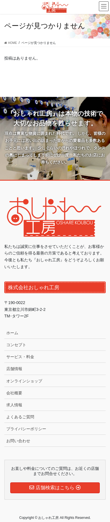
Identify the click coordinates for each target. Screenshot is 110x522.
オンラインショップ (24, 381)
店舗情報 (14, 368)
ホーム (12, 333)
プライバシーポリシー (26, 429)
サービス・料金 (20, 356)
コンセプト (16, 344)
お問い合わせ (18, 441)
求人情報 (14, 405)
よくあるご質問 (20, 417)
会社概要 (14, 393)
